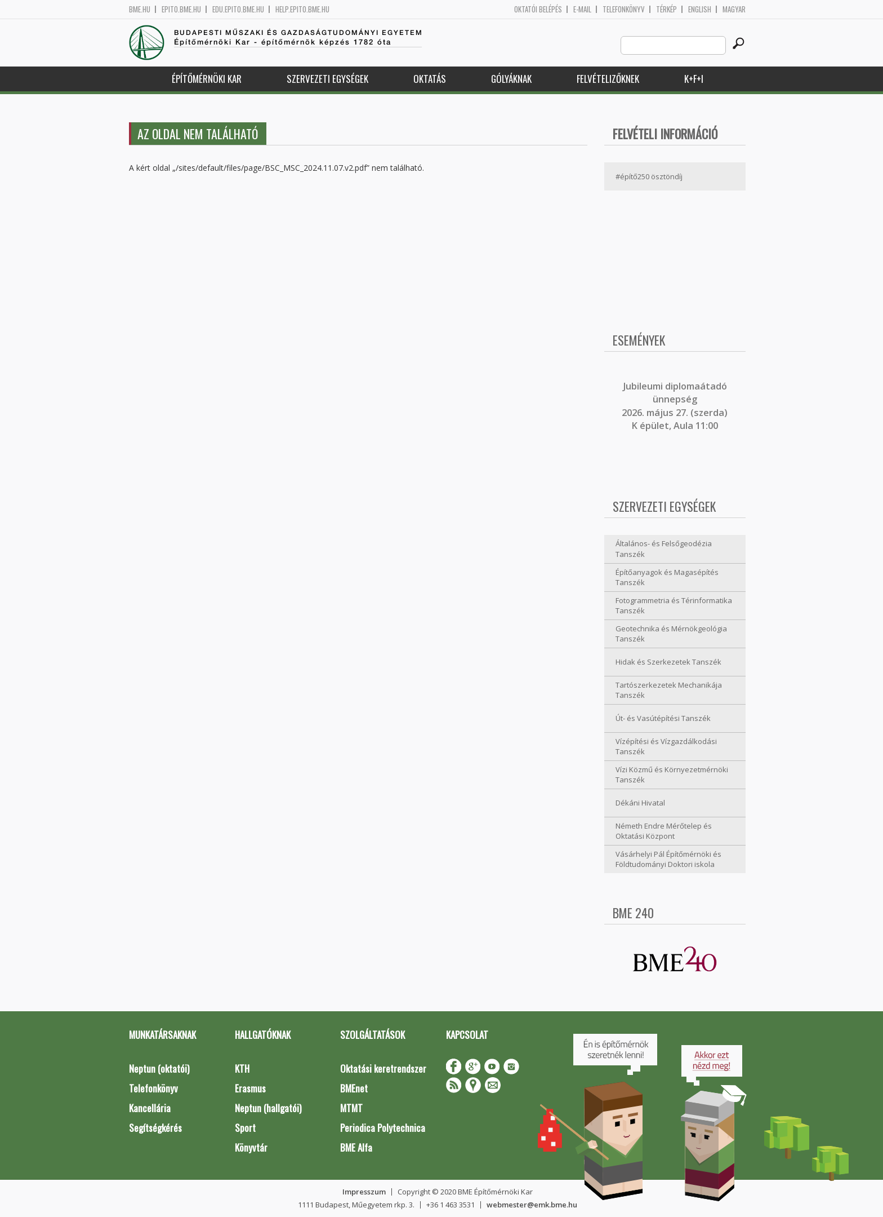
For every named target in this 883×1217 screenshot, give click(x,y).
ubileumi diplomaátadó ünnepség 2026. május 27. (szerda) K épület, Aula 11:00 (675, 406)
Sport (245, 1128)
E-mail (582, 9)
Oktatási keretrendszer (383, 1068)
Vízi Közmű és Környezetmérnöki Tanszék (672, 774)
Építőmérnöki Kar (207, 79)
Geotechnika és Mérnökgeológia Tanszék (671, 633)
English (699, 9)
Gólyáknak (511, 79)
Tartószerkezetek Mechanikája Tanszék (669, 690)
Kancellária (150, 1108)
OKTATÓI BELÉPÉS (538, 9)
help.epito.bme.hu (302, 9)
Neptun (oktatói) (159, 1068)
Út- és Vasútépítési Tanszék (663, 718)
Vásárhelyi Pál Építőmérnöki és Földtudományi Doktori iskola (668, 859)
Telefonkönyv (624, 9)
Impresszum (364, 1192)
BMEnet (354, 1088)
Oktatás (429, 79)
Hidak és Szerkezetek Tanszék (668, 662)
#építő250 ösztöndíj (649, 176)
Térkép (666, 9)
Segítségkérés (155, 1128)
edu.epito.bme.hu (238, 9)
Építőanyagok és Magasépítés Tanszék (667, 577)
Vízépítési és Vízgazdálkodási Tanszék (666, 746)
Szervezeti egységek (327, 79)
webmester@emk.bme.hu (532, 1205)
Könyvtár (251, 1147)
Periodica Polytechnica (382, 1128)
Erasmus (250, 1088)
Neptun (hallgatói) (268, 1108)
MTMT (351, 1108)
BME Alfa (356, 1147)
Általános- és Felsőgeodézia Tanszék (664, 548)
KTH (242, 1068)
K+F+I (693, 79)
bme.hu (139, 9)
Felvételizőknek (608, 79)
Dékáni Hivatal (640, 803)
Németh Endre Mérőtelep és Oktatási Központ (664, 831)
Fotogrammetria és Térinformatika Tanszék (674, 605)
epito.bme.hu (181, 9)
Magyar (734, 9)
